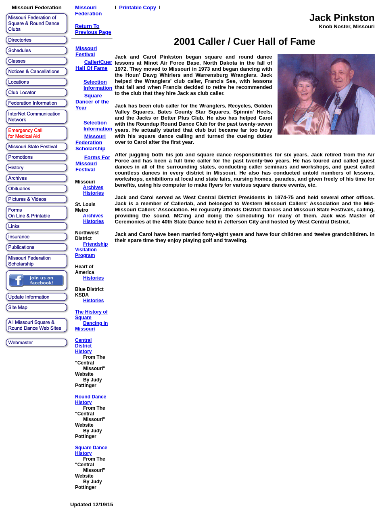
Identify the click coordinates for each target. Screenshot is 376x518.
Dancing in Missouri (91, 326)
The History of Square (91, 314)
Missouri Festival (86, 51)
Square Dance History (91, 450)
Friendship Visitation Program (91, 249)
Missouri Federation (88, 10)
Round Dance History (90, 399)
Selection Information (98, 85)
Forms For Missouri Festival (92, 163)
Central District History (83, 345)
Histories (93, 193)
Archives (93, 187)
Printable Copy (137, 7)
